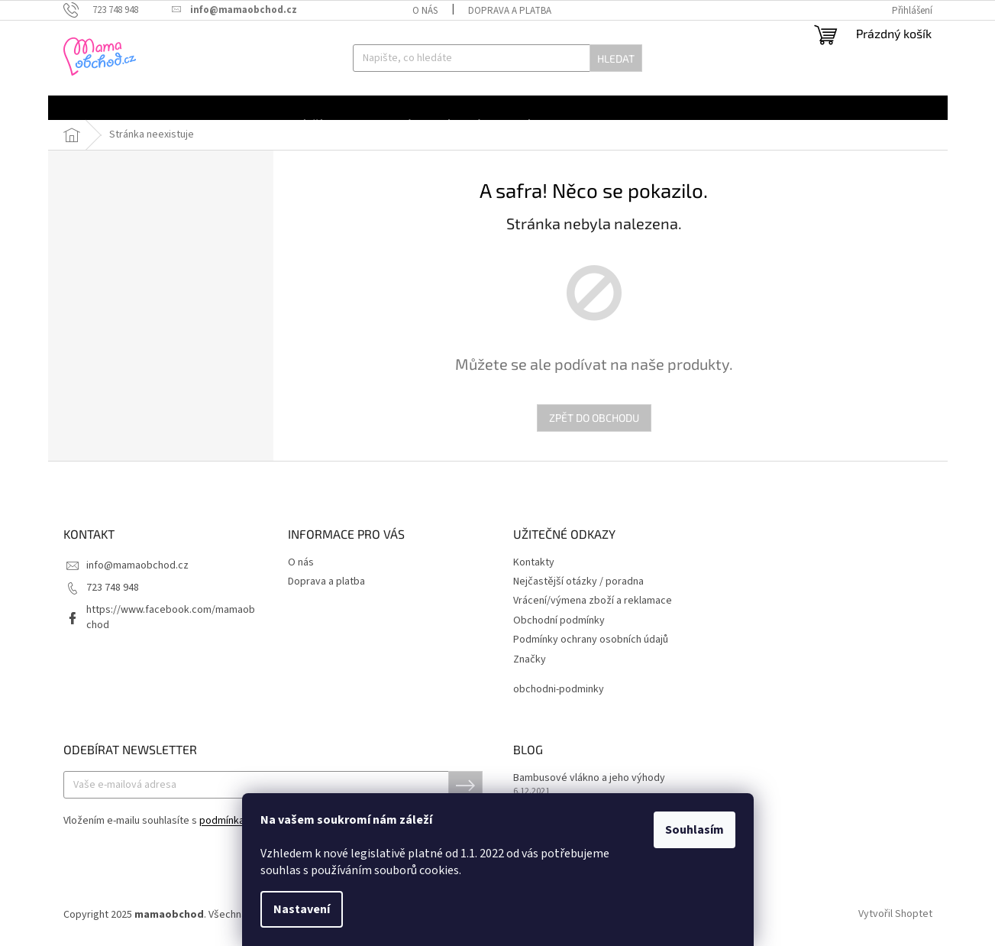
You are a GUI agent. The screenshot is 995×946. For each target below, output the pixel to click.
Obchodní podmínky (559, 621)
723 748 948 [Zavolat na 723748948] (112, 587)
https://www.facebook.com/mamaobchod (170, 617)
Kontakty (533, 563)
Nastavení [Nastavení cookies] (301, 909)
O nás (425, 11)
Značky (529, 660)
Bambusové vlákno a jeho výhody (589, 778)
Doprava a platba (509, 11)
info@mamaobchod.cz (137, 565)
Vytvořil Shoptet (895, 914)
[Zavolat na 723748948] (108, 10)
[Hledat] (497, 58)
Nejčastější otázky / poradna (578, 582)
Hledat (616, 58)
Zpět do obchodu (594, 417)
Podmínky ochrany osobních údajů (590, 640)
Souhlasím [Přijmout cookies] (694, 829)
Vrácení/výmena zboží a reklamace (592, 601)
